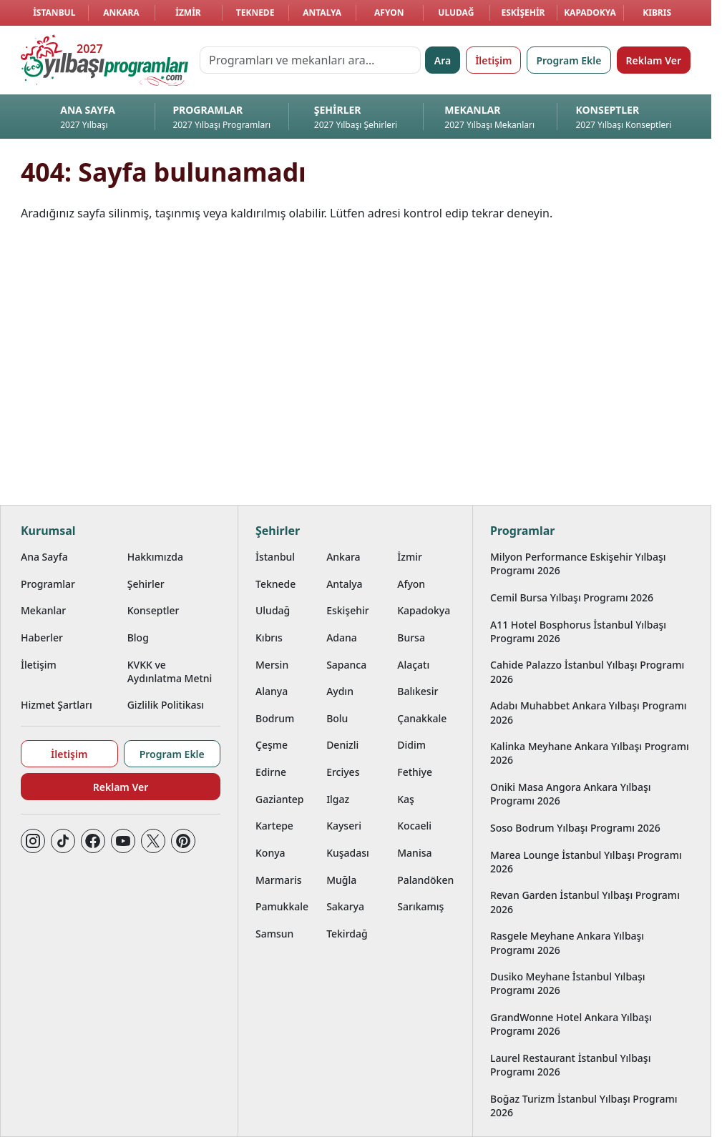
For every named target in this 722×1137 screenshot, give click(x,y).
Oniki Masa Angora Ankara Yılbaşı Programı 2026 (570, 793)
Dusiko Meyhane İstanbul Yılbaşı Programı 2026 (567, 983)
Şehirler (146, 584)
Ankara (121, 12)
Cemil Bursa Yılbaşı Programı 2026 (571, 597)
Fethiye (414, 772)
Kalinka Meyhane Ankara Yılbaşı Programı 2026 (589, 753)
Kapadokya (590, 12)
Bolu (337, 718)
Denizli (342, 745)
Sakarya (345, 906)
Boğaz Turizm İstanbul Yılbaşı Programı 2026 (583, 1105)
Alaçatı (413, 664)
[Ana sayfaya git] (104, 60)
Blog (138, 637)
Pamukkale (281, 906)
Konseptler (153, 610)
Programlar (48, 584)
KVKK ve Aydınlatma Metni (170, 671)
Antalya (322, 12)
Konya (270, 853)
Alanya (271, 691)
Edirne (270, 772)
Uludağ (456, 12)
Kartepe (274, 825)
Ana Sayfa (44, 556)
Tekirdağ (347, 933)
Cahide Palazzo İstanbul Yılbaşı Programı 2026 (587, 671)
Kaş (405, 799)
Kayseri (343, 825)
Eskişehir (523, 12)
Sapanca (346, 664)
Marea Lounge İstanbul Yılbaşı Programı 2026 (586, 861)
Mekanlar (43, 610)
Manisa (414, 853)
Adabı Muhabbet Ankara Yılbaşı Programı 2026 (588, 712)
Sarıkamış (420, 906)
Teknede (255, 12)
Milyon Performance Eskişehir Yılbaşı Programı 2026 (578, 563)
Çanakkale (422, 718)
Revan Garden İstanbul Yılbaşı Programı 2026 (585, 901)
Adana (341, 637)
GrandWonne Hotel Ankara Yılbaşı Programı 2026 (571, 1024)
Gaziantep (279, 799)
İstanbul (54, 12)
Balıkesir (417, 691)
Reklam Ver (653, 60)
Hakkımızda (155, 556)
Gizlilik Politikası (165, 705)
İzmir (187, 12)
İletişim (493, 60)
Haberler (42, 637)
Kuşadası (347, 853)
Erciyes (342, 772)
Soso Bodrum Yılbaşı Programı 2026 (575, 828)
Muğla (341, 880)
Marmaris (278, 880)
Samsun (274, 933)
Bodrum (274, 718)
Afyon (389, 12)
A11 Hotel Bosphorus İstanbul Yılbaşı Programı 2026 (578, 631)
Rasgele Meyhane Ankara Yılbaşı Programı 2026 (567, 942)
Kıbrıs (657, 12)
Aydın (339, 691)
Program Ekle (568, 60)
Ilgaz (337, 799)
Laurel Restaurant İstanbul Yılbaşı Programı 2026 (570, 1064)
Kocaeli (414, 825)
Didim (411, 745)
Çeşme (271, 745)
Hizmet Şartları (56, 705)
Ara (442, 60)
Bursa (411, 637)
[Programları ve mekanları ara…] (310, 60)
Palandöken (425, 880)
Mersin (271, 664)
